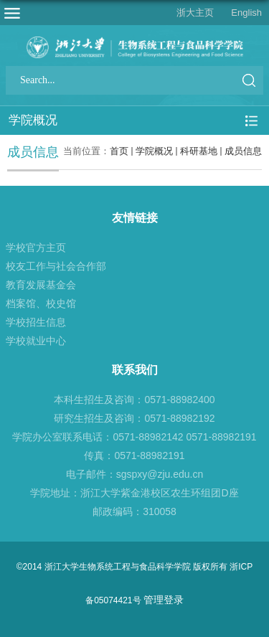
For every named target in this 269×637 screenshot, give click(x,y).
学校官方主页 (36, 247)
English (246, 12)
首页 (119, 151)
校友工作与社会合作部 (56, 266)
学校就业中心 (36, 340)
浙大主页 (195, 12)
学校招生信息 (36, 322)
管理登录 (163, 599)
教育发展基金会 (41, 285)
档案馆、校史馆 (41, 303)
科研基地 (198, 151)
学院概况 (154, 151)
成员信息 (243, 151)
